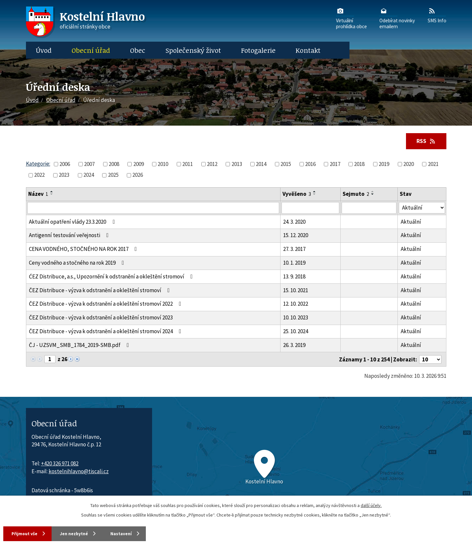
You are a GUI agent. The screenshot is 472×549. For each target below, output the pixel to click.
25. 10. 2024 (295, 331)
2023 (64, 175)
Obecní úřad (91, 50)
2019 (384, 164)
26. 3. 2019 (294, 345)
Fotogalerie (258, 50)
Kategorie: (38, 164)
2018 (359, 164)
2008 (114, 164)
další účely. (371, 505)
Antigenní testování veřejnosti (70, 235)
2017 (335, 164)
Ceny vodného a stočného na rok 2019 (77, 263)
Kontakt (308, 50)
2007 (89, 164)
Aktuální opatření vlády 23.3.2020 (73, 222)
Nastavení (135, 533)
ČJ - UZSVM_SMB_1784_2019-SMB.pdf (80, 345)
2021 (433, 164)
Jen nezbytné (81, 533)
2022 (39, 175)
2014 (261, 164)
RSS (425, 141)
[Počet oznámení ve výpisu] (430, 360)
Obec (137, 50)
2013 (237, 164)
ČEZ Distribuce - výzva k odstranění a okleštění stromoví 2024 (106, 331)
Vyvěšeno (296, 194)
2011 (187, 164)
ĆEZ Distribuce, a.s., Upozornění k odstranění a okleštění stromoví (112, 276)
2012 (212, 164)
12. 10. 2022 (295, 304)
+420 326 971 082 (60, 463)
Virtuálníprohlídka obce (351, 18)
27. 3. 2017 (294, 249)
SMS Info (437, 15)
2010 (163, 164)
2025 (113, 175)
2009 (138, 164)
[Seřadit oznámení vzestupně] (52, 192)
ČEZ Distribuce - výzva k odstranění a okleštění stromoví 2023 (101, 317)
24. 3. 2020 (294, 222)
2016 (310, 164)
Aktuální (411, 222)
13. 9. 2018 (294, 276)
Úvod (44, 50)
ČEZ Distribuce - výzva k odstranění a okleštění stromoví (100, 290)
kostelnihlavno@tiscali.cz (79, 471)
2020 (408, 164)
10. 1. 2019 (294, 263)
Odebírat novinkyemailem (397, 18)
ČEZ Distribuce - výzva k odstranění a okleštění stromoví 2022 (106, 304)
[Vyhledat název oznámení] (153, 208)
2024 (88, 175)
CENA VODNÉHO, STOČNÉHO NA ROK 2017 (84, 249)
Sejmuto (356, 194)
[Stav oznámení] (422, 208)
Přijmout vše (26, 533)
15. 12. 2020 (295, 235)
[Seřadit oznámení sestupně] (52, 194)
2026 (137, 175)
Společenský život (193, 50)
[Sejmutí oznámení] (369, 208)
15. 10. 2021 (295, 290)
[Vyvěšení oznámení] (310, 208)
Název (38, 194)
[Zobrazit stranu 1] (50, 359)
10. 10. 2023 (295, 317)
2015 (286, 164)
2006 (64, 164)
